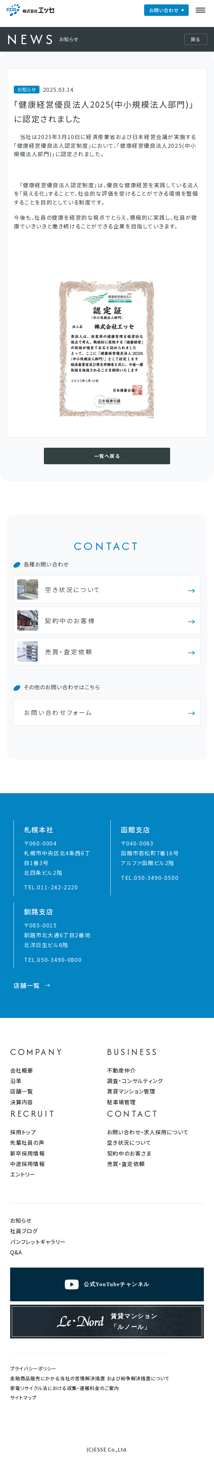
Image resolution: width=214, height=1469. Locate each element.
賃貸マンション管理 (131, 1091)
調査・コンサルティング (135, 1081)
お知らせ (21, 1220)
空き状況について (129, 1142)
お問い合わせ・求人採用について (148, 1132)
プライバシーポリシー (33, 1368)
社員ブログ (24, 1231)
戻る (195, 39)
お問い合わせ (164, 10)
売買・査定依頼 (126, 1164)
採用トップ (23, 1132)
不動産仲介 (121, 1070)
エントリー (23, 1174)
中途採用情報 (27, 1164)
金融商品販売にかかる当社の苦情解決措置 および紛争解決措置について (90, 1378)
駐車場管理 (121, 1102)
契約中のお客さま (129, 1153)
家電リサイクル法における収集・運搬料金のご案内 (64, 1388)
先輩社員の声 (27, 1142)
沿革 (16, 1081)
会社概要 (21, 1070)
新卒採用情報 (27, 1153)
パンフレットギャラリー (38, 1242)
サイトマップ (23, 1398)
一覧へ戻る (107, 455)
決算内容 (21, 1102)
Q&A (16, 1252)
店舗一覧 (21, 1091)
